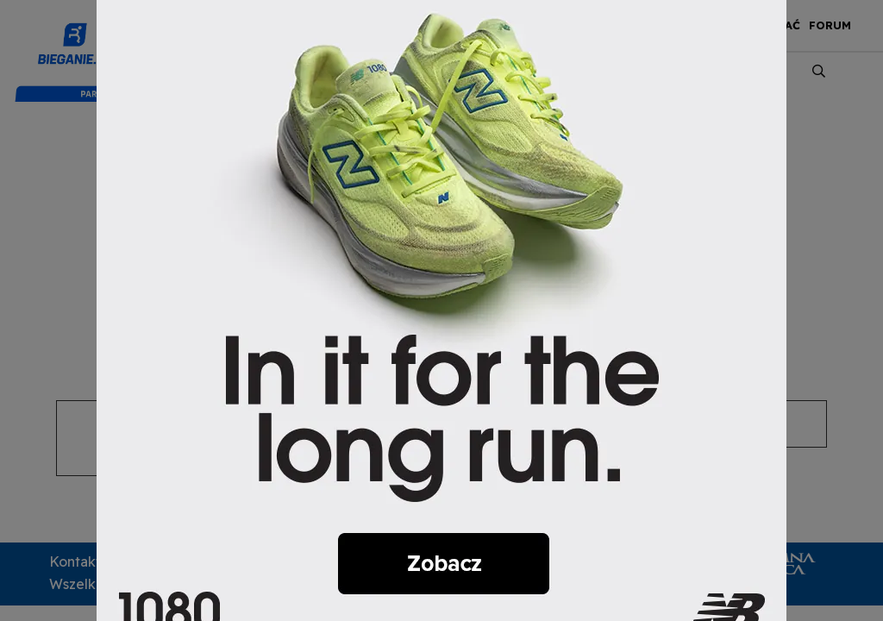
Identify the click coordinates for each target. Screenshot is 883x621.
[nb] (441, 308)
